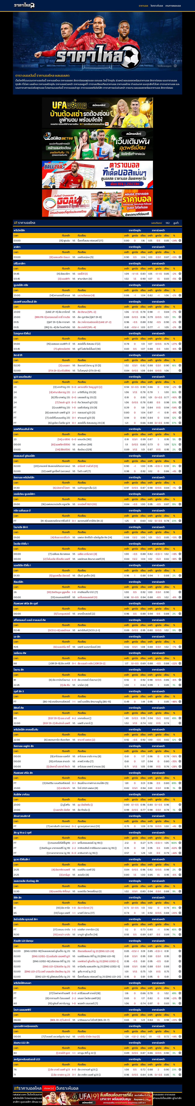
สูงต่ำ (176, 223)
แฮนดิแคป (156, 223)
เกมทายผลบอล (173, 5)
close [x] (49, 1088)
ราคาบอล (143, 5)
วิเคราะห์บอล (157, 5)
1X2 (168, 223)
